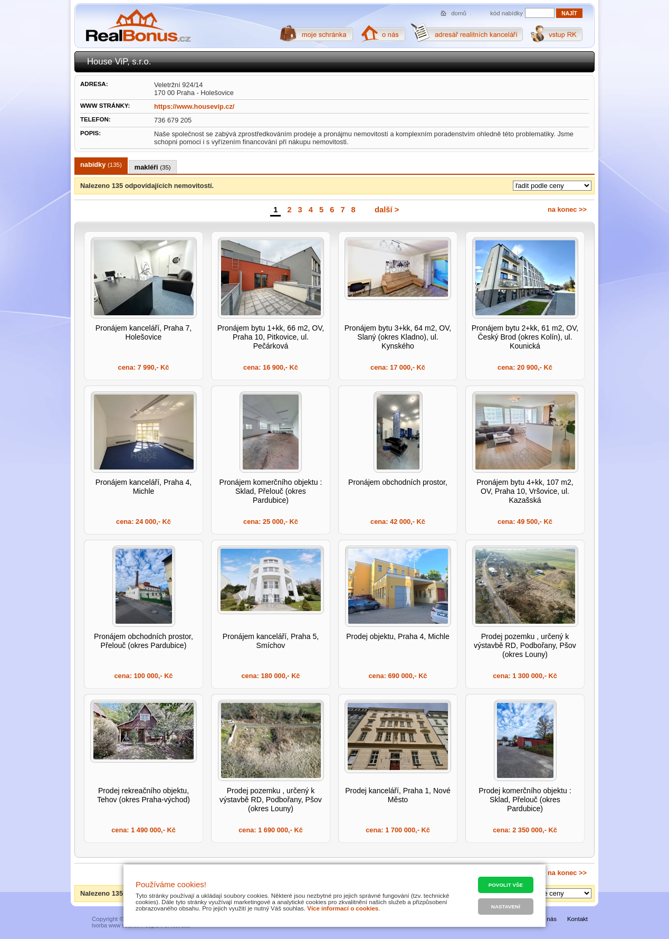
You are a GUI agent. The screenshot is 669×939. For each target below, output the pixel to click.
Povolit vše (506, 885)
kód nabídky (506, 13)
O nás (548, 919)
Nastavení (505, 906)
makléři (153, 167)
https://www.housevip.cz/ (194, 106)
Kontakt (577, 919)
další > (387, 209)
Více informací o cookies (342, 908)
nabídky (101, 164)
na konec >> (567, 209)
